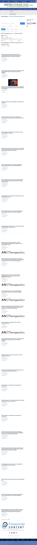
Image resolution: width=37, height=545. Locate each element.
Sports (9, 1)
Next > (9, 45)
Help (27, 539)
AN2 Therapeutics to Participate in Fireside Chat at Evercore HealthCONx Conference (13, 196)
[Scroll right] (36, 1)
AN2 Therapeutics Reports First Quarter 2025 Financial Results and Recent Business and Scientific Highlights (12, 291)
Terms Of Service (21, 530)
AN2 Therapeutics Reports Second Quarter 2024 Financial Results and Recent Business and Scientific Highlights (12, 495)
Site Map (18, 539)
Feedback (12, 539)
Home (2, 539)
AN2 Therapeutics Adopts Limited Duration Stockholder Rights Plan (13, 480)
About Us (7, 539)
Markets (3, 29)
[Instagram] (16, 533)
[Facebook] (12, 533)
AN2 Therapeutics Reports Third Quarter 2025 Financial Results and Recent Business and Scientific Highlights (12, 165)
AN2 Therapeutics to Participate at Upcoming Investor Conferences (11, 386)
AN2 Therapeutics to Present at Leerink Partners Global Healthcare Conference (12, 355)
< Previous (2, 45)
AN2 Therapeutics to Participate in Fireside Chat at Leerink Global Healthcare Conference (12, 133)
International (12, 31)
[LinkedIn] (14, 533)
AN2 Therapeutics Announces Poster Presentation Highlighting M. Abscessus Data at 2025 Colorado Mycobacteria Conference (11, 275)
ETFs (12, 29)
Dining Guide (32, 1)
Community (16, 1)
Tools (16, 29)
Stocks (8, 29)
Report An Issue (33, 539)
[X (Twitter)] (10, 533)
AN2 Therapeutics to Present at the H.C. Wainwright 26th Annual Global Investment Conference (12, 465)
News (3, 1)
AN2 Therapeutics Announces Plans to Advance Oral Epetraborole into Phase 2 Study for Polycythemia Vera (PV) (12, 117)
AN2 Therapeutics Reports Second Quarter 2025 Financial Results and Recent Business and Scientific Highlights (12, 212)
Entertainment (23, 1)
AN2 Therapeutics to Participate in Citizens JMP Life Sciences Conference (11, 323)
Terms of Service (15, 542)
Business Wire (4, 122)
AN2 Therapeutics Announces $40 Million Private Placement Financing (13, 102)
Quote (4, 40)
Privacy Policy (16, 530)
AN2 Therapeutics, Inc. (5, 59)
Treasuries (16, 31)
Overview (3, 31)
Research (19, 40)
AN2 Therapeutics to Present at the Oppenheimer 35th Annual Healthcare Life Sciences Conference (13, 401)
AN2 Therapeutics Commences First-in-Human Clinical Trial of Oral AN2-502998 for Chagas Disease (13, 227)
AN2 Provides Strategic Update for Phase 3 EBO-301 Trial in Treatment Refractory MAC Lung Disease (12, 370)
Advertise (23, 539)
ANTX (5, 35)
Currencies (8, 31)
